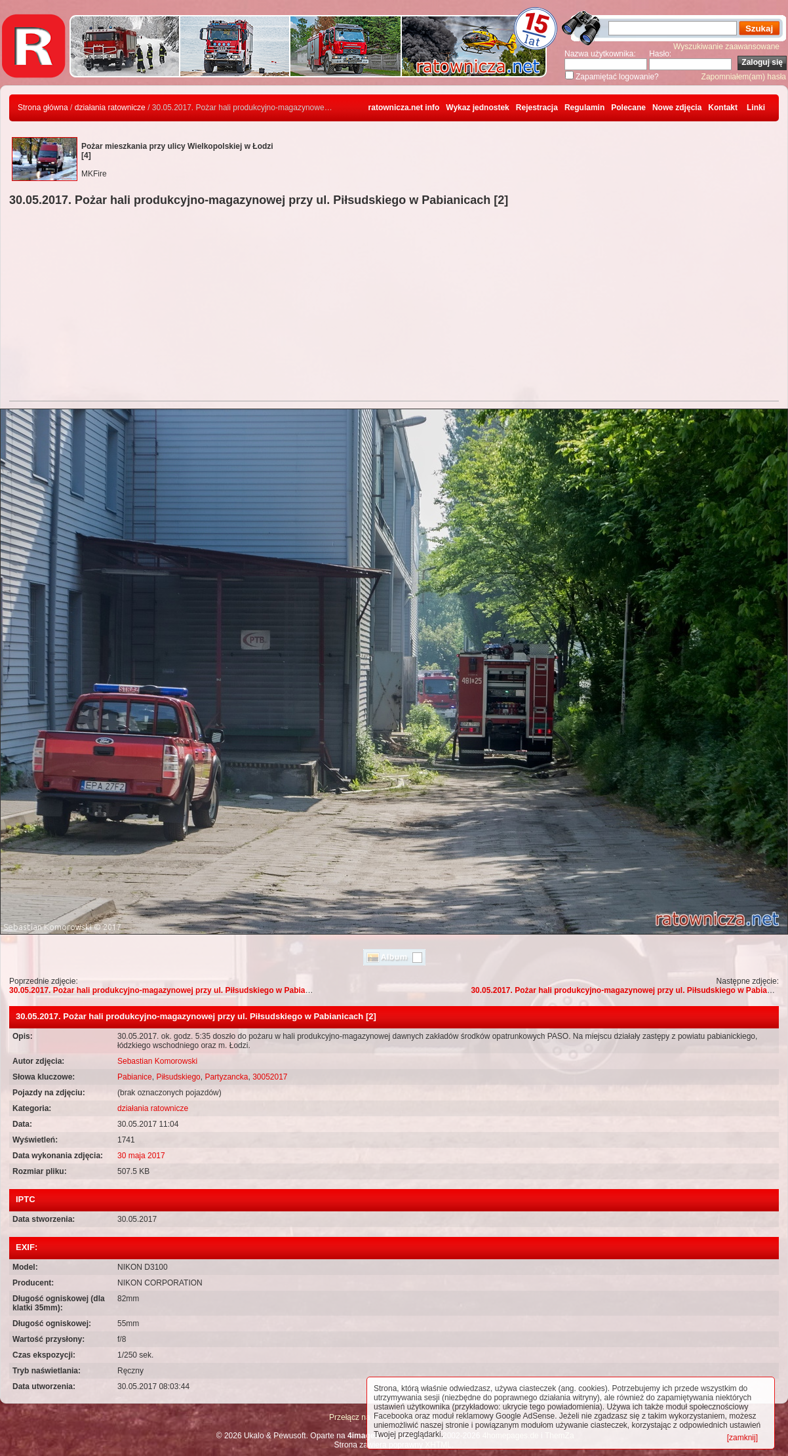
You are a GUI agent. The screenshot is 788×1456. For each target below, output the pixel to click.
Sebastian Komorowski (157, 1061)
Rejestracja (537, 107)
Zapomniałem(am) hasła (743, 76)
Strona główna (43, 107)
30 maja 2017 (141, 1155)
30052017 (269, 1077)
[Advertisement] (394, 305)
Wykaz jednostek (477, 107)
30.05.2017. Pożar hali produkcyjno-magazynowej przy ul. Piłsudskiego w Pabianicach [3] (175, 990)
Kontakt (723, 107)
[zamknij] (742, 1437)
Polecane (628, 107)
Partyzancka (226, 1077)
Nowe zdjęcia (676, 107)
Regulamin (584, 107)
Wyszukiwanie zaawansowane (726, 46)
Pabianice (134, 1077)
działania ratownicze (110, 107)
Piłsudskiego (178, 1077)
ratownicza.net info (404, 107)
